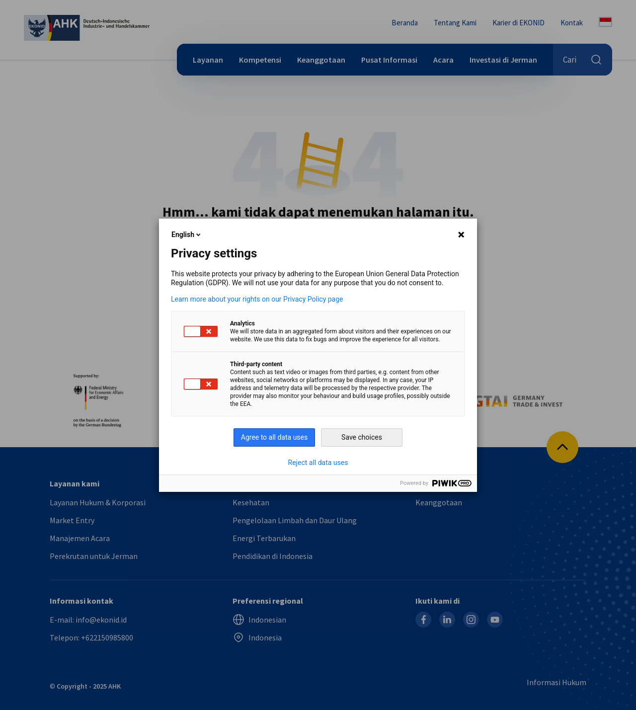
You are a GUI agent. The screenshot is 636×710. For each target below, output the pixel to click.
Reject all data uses (318, 463)
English (186, 234)
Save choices (361, 437)
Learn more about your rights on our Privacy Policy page (257, 299)
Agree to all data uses (274, 437)
